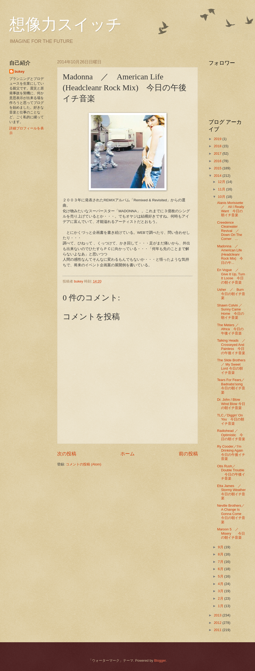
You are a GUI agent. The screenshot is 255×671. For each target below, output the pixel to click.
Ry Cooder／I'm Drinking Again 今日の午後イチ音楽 (231, 452)
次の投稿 (66, 453)
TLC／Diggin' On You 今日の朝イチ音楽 (230, 419)
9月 (221, 547)
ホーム (127, 453)
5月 (221, 576)
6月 (221, 569)
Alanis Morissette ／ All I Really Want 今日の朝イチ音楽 (231, 209)
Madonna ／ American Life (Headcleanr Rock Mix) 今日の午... (230, 254)
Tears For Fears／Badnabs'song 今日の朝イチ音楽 (231, 386)
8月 (221, 554)
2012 (218, 623)
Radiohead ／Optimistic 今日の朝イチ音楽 (231, 435)
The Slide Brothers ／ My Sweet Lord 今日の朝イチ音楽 (231, 366)
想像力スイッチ (65, 24)
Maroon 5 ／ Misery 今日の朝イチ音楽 (231, 533)
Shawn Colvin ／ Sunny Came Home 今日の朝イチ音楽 (231, 311)
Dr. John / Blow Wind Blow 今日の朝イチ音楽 (231, 404)
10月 (222, 197)
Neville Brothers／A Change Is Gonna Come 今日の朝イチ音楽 (231, 514)
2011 (218, 630)
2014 (218, 176)
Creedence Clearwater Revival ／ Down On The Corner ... (230, 230)
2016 (218, 161)
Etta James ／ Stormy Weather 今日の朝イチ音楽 (233, 492)
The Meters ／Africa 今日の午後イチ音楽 (230, 329)
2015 (218, 168)
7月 (221, 562)
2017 (218, 154)
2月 (221, 598)
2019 (218, 139)
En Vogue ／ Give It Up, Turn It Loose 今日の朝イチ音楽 (231, 276)
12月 (222, 182)
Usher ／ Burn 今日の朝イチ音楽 (232, 294)
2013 (218, 615)
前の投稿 (188, 453)
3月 (221, 591)
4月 (221, 584)
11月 (222, 189)
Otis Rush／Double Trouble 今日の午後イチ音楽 (231, 472)
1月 (221, 606)
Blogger (160, 660)
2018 (218, 146)
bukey (19, 71)
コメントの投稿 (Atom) (83, 464)
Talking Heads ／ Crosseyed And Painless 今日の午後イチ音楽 (233, 346)
